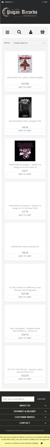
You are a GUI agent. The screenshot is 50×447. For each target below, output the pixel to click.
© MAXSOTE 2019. (13, 430)
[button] (7, 32)
